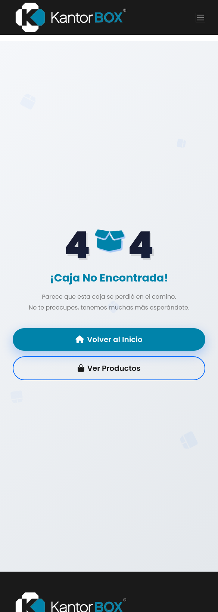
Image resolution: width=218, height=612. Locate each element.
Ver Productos (109, 368)
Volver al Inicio (108, 339)
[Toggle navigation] (200, 17)
